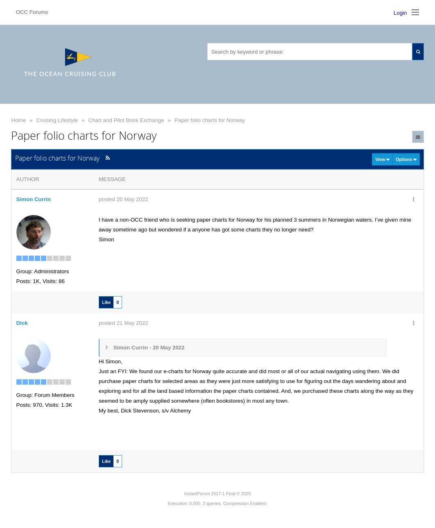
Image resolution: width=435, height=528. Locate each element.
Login (400, 13)
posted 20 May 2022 (123, 199)
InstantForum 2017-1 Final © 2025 (217, 493)
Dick (22, 323)
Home (18, 120)
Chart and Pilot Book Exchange (126, 120)
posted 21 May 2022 (123, 323)
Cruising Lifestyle (57, 120)
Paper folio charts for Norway (209, 120)
